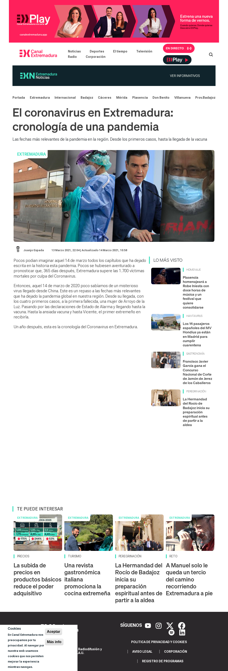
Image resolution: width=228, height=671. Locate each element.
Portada (18, 97)
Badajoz (87, 97)
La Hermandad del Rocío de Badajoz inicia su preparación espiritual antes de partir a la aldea (196, 412)
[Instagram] (159, 625)
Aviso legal (142, 651)
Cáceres (104, 97)
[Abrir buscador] (211, 54)
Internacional (65, 97)
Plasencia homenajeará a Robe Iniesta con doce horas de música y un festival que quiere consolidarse (196, 292)
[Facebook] (181, 625)
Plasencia (140, 97)
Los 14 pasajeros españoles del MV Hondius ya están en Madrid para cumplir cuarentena (197, 334)
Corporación (96, 57)
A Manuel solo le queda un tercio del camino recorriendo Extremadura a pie (189, 579)
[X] (170, 625)
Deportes (97, 51)
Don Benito (161, 97)
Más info (54, 642)
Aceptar (53, 631)
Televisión (144, 51)
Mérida (121, 97)
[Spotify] (172, 632)
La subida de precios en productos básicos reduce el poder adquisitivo (37, 579)
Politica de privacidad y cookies (159, 642)
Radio (72, 57)
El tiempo (120, 51)
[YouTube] (148, 625)
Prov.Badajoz (205, 97)
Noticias (74, 51)
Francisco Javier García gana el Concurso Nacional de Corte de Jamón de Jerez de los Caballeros (197, 372)
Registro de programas (162, 661)
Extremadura (40, 97)
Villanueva (182, 97)
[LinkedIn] (182, 632)
